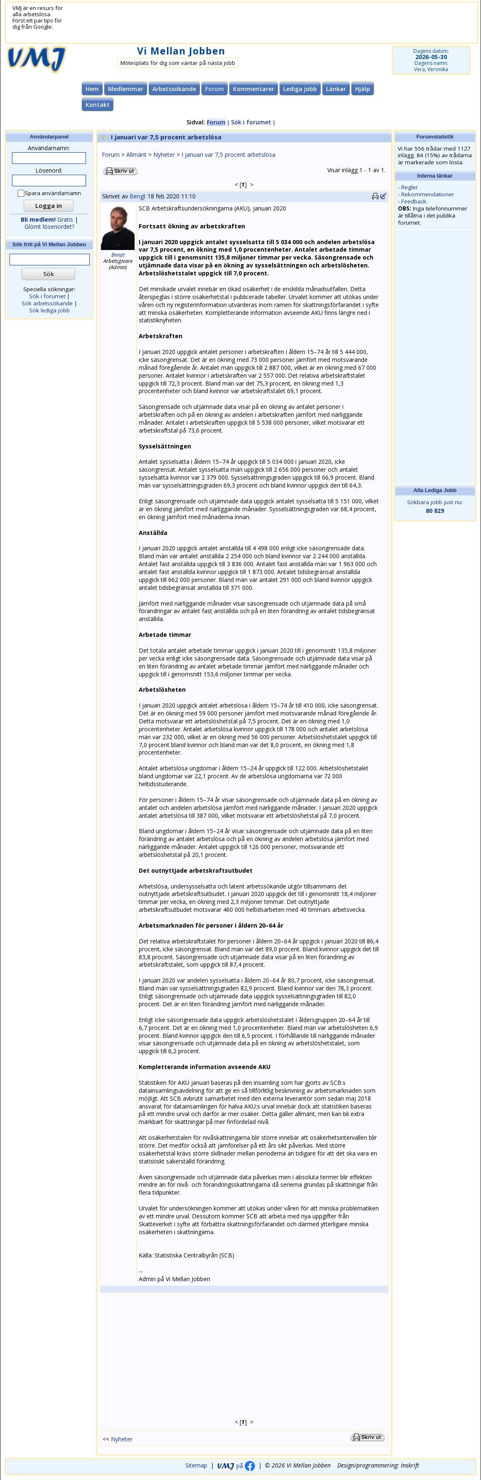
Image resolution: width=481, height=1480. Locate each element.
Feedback (413, 201)
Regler (409, 187)
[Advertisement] (217, 23)
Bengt (138, 196)
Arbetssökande (174, 89)
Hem (92, 89)
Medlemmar (125, 89)
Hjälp (362, 89)
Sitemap (196, 1466)
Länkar (336, 89)
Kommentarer (253, 89)
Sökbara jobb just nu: (435, 506)
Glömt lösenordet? (49, 226)
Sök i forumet (251, 122)
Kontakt (98, 105)
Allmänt (136, 154)
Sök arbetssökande (47, 303)
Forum (111, 154)
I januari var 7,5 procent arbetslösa (228, 154)
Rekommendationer (427, 194)
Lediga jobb (300, 89)
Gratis (47, 219)
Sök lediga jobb (49, 310)
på (236, 1466)
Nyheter (164, 154)
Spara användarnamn (49, 193)
